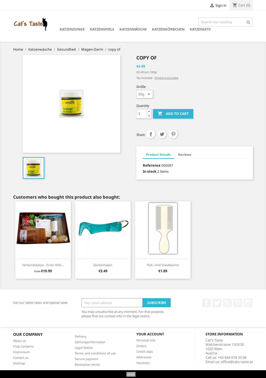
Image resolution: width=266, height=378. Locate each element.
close (131, 374)
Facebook (206, 303)
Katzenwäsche (133, 29)
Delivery (80, 336)
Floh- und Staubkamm (163, 265)
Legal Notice (84, 348)
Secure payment (86, 359)
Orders (141, 346)
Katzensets (200, 29)
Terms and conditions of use (95, 353)
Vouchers (143, 363)
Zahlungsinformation (90, 342)
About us (19, 341)
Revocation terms (87, 364)
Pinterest (173, 134)
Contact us (21, 357)
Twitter (217, 303)
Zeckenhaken (102, 265)
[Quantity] (141, 114)
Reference (152, 165)
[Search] (226, 21)
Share (151, 134)
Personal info (145, 340)
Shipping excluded (166, 78)
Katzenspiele (102, 29)
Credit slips (144, 351)
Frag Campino (23, 346)
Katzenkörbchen (168, 29)
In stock (149, 171)
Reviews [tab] (184, 154)
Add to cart (173, 114)
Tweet (162, 134)
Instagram (248, 303)
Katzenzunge (72, 29)
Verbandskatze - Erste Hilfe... (43, 265)
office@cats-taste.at (237, 361)
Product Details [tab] (158, 154)
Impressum (21, 352)
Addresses (143, 357)
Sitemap (19, 363)
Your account (150, 334)
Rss (227, 303)
